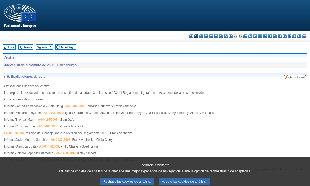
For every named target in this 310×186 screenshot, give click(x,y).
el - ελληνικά (221, 36)
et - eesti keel (216, 36)
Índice (11, 47)
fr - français (231, 36)
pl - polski (275, 36)
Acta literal (297, 77)
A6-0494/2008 (48, 126)
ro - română (285, 36)
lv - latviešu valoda (250, 36)
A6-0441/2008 (53, 113)
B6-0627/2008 (14, 133)
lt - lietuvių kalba (255, 36)
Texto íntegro (68, 47)
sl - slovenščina (294, 36)
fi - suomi (299, 36)
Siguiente (42, 47)
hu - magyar (260, 36)
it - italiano (245, 36)
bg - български (191, 36)
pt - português (280, 36)
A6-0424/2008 (48, 119)
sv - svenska (304, 36)
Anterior (27, 47)
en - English (226, 36)
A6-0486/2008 (75, 106)
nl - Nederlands (270, 36)
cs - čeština (201, 36)
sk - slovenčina (289, 36)
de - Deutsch (211, 36)
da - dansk (206, 36)
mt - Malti (265, 36)
